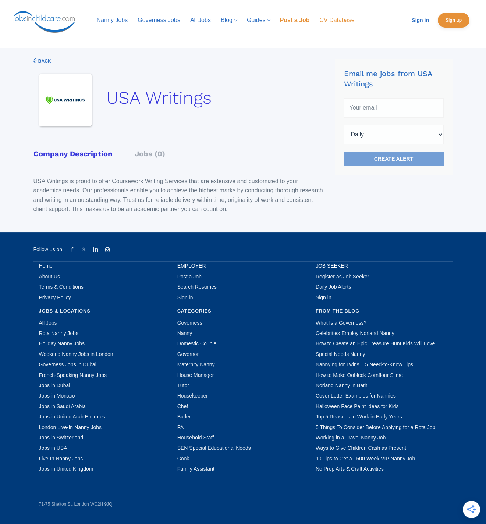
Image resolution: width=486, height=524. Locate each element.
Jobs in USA (53, 448)
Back (44, 61)
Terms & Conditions (61, 287)
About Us (49, 276)
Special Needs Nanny (340, 354)
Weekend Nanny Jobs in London (76, 354)
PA (180, 427)
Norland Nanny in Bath (342, 385)
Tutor (183, 385)
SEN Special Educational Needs (214, 448)
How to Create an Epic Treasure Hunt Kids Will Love (375, 343)
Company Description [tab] (72, 153)
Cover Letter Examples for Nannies (356, 396)
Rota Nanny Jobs (58, 333)
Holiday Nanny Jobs (62, 343)
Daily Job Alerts (333, 287)
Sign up (454, 20)
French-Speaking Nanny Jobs (73, 375)
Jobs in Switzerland (61, 438)
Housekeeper (192, 396)
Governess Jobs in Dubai (67, 364)
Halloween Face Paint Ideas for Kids (357, 406)
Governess (189, 323)
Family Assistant (195, 469)
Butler (184, 417)
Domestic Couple (197, 343)
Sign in (420, 20)
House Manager (195, 375)
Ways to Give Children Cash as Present (361, 448)
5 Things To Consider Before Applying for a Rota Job (376, 427)
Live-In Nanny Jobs (61, 458)
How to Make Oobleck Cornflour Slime (359, 375)
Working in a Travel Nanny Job (351, 438)
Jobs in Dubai (54, 385)
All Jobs (48, 323)
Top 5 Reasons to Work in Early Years (359, 417)
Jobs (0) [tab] (150, 153)
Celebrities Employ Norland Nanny (355, 333)
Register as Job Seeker (342, 276)
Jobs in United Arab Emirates (72, 417)
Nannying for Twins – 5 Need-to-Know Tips (364, 364)
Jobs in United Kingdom (66, 469)
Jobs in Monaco (57, 396)
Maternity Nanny (196, 364)
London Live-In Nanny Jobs (70, 427)
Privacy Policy (55, 297)
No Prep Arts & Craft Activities (350, 469)
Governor (188, 354)
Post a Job (189, 276)
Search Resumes (197, 287)
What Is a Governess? (341, 323)
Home (46, 266)
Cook (183, 458)
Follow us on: (48, 249)
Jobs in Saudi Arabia (62, 406)
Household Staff (195, 438)
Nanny (184, 333)
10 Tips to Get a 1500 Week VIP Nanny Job (365, 458)
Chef (182, 406)
